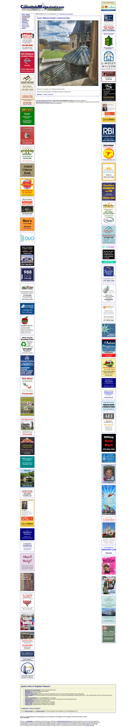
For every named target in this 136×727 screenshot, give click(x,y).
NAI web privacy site (89, 725)
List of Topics (25, 23)
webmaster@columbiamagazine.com (64, 721)
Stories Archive (25, 26)
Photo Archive (25, 25)
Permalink (45, 94)
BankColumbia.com (109, 47)
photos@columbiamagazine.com (44, 102)
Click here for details (27, 103)
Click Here (108, 553)
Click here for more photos (66, 14)
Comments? (50, 94)
